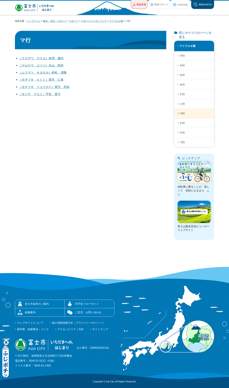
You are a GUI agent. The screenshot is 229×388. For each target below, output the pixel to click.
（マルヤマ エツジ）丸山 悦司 (41, 65)
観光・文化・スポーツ (54, 21)
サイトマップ (100, 329)
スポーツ (73, 21)
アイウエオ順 (116, 21)
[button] (139, 4)
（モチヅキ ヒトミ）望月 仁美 (41, 79)
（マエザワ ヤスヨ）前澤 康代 (41, 58)
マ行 (182, 113)
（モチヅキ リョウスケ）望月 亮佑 (44, 87)
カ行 (182, 65)
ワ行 (182, 142)
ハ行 (182, 103)
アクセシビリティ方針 (70, 329)
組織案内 (30, 312)
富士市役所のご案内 (37, 303)
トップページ (33, 21)
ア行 (182, 55)
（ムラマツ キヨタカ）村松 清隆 (43, 72)
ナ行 (182, 94)
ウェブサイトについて (30, 322)
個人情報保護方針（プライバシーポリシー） (78, 322)
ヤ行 (182, 123)
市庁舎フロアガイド (87, 303)
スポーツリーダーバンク (94, 21)
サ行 (182, 75)
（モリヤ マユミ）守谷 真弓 (40, 94)
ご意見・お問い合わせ (88, 312)
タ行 (182, 84)
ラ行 (182, 132)
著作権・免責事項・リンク (33, 329)
